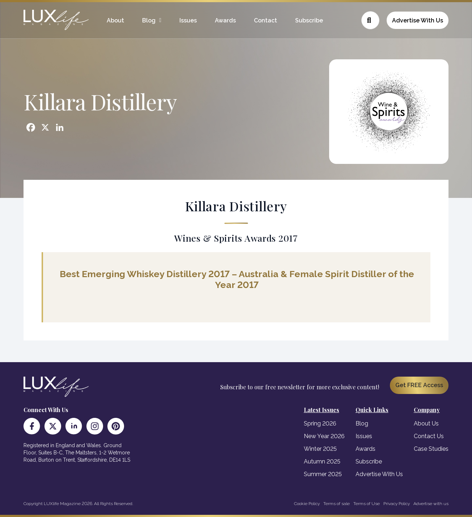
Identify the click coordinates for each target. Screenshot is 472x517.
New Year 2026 (324, 436)
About (115, 20)
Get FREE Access (419, 385)
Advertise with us (430, 503)
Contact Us (429, 436)
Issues (188, 20)
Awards (225, 20)
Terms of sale (336, 503)
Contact (265, 20)
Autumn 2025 (322, 461)
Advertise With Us (417, 20)
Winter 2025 (320, 448)
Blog (149, 20)
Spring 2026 (320, 423)
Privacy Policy (396, 503)
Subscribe (309, 20)
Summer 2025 (323, 474)
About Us (426, 423)
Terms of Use (366, 503)
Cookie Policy (307, 503)
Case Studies (431, 448)
